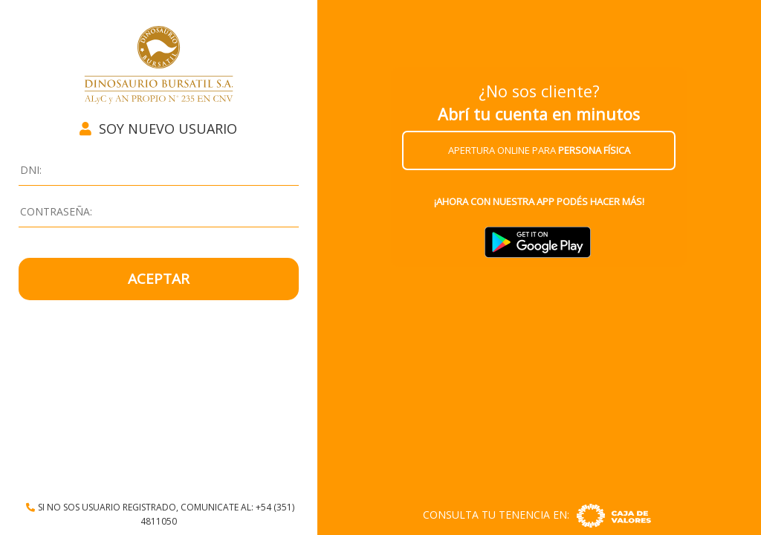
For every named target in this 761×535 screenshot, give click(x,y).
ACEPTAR (159, 278)
